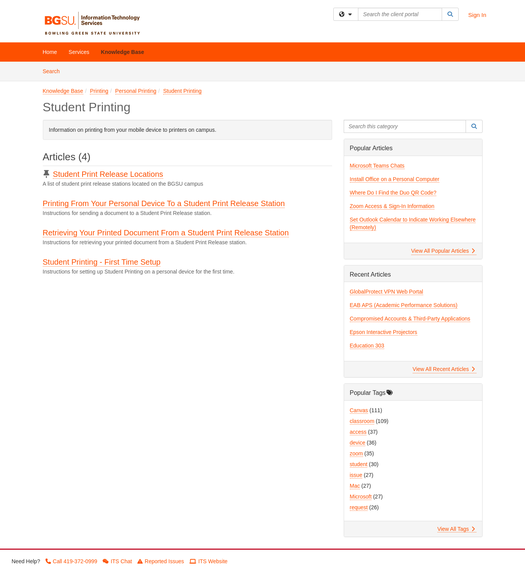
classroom (362, 421)
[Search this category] (405, 126)
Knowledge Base (122, 52)
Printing (99, 91)
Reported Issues (160, 561)
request (359, 507)
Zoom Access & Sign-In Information (392, 206)
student (359, 464)
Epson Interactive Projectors (383, 332)
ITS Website (208, 561)
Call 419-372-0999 (71, 561)
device (357, 443)
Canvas (359, 410)
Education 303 (367, 345)
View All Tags (456, 529)
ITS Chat (117, 561)
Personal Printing (136, 91)
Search (54, 70)
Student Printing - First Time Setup (102, 262)
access (358, 432)
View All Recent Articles (444, 369)
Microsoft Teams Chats (377, 166)
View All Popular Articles (443, 251)
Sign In (477, 15)
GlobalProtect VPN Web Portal (386, 292)
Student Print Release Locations (108, 174)
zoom (356, 453)
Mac (355, 486)
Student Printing (182, 91)
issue (356, 475)
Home (50, 52)
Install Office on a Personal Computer (394, 179)
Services (79, 52)
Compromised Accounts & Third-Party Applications (410, 319)
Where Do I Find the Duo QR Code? (393, 193)
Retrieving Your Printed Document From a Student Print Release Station (166, 232)
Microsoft (361, 496)
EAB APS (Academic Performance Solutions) (403, 305)
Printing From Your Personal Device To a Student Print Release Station (164, 203)
